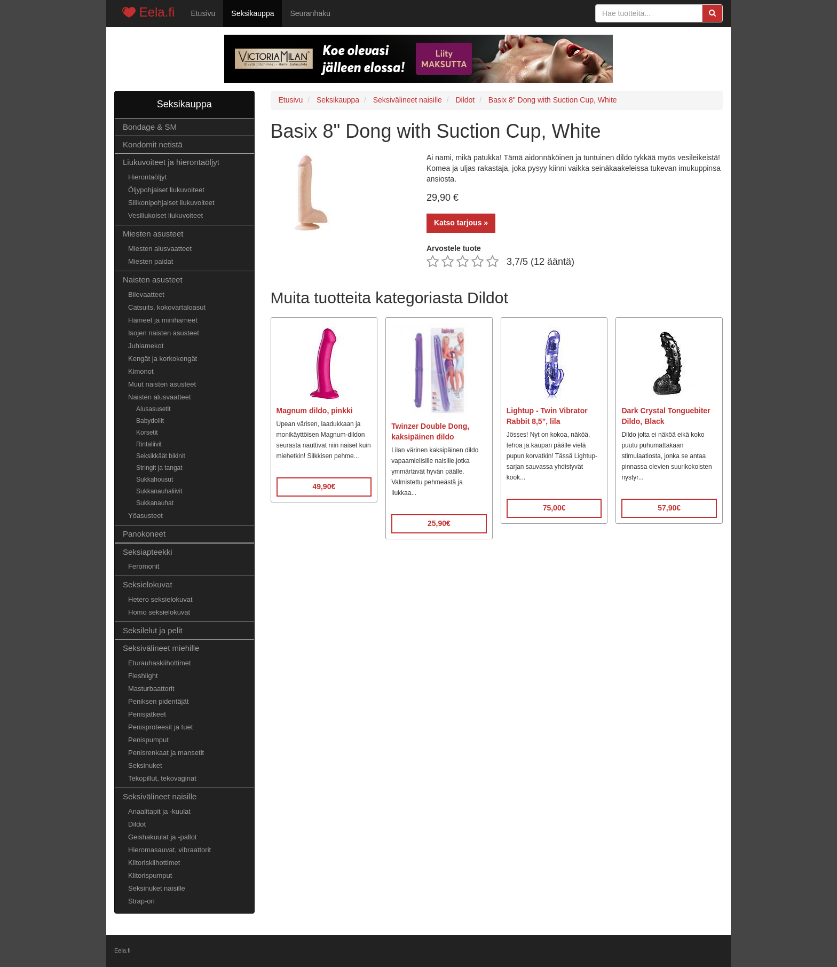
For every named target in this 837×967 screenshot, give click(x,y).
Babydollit (150, 420)
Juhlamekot (145, 346)
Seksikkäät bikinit (160, 456)
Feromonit (143, 566)
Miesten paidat (150, 261)
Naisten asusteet (153, 279)
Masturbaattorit (151, 689)
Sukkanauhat (154, 503)
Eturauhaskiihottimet (159, 663)
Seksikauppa (252, 13)
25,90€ (439, 523)
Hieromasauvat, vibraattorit (169, 850)
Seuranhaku (310, 13)
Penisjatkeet (147, 714)
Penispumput (148, 740)
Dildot (137, 824)
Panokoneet (144, 533)
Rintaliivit (149, 444)
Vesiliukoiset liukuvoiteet (165, 215)
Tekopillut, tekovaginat (162, 778)
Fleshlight (143, 676)
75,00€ (554, 508)
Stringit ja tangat (159, 467)
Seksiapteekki (147, 551)
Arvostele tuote (454, 248)
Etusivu (203, 13)
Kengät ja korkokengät (162, 359)
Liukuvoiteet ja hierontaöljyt (171, 162)
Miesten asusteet (153, 233)
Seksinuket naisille (156, 888)
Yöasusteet (145, 516)
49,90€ (323, 486)
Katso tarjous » (461, 222)
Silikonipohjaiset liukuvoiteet (171, 203)
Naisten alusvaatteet (159, 397)
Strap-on (141, 901)
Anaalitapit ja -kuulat (159, 811)
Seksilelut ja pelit (153, 630)
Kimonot (141, 371)
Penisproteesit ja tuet (160, 727)
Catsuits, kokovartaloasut (167, 307)
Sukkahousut (154, 479)
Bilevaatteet (146, 294)
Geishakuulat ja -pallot (162, 837)
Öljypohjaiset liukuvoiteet (166, 190)
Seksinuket (145, 765)
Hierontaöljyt (147, 177)
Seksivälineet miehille (161, 647)
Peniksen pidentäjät (158, 701)
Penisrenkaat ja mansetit (166, 753)
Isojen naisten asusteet (163, 333)
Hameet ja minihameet (163, 320)
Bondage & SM (150, 126)
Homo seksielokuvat (159, 612)
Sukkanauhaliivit (159, 491)
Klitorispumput (150, 875)
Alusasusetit (153, 409)
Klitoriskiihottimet (154, 863)
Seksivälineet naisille (159, 796)
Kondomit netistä (153, 144)
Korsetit (147, 432)
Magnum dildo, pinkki (315, 410)
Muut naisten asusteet (162, 384)
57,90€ (669, 508)
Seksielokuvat (147, 584)
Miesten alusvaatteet (160, 249)
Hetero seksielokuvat (160, 599)
